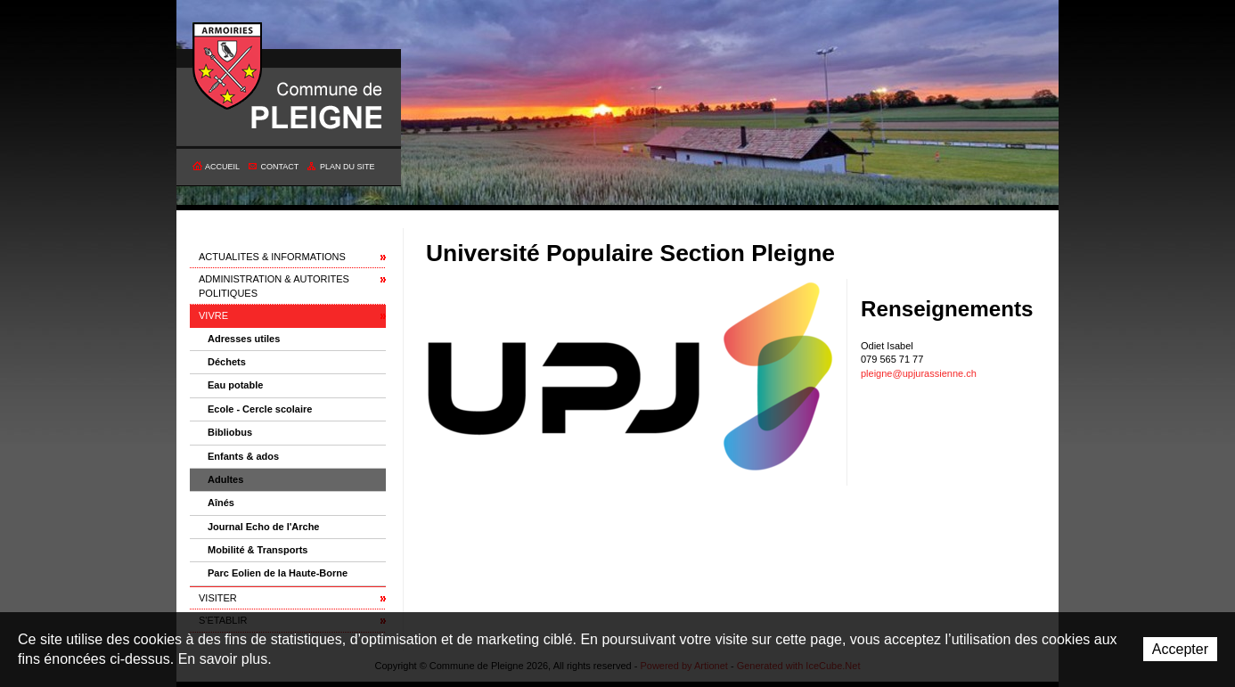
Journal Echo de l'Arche (263, 526)
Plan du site (347, 166)
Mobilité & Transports (257, 549)
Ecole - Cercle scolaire (260, 409)
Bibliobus (230, 432)
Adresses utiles (244, 338)
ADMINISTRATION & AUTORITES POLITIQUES (274, 286)
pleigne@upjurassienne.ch (919, 373)
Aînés (221, 502)
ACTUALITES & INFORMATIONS (272, 256)
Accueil (222, 166)
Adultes (225, 479)
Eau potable (235, 385)
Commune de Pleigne (228, 66)
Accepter (1180, 649)
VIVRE (213, 315)
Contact (280, 166)
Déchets (227, 361)
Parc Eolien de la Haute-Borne (278, 573)
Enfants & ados (243, 456)
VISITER (218, 598)
